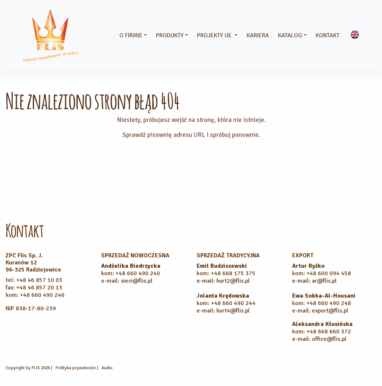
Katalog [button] (290, 35)
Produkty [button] (170, 35)
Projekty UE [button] (215, 35)
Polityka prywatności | (77, 368)
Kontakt (327, 35)
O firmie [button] (131, 35)
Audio (107, 368)
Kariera (258, 35)
